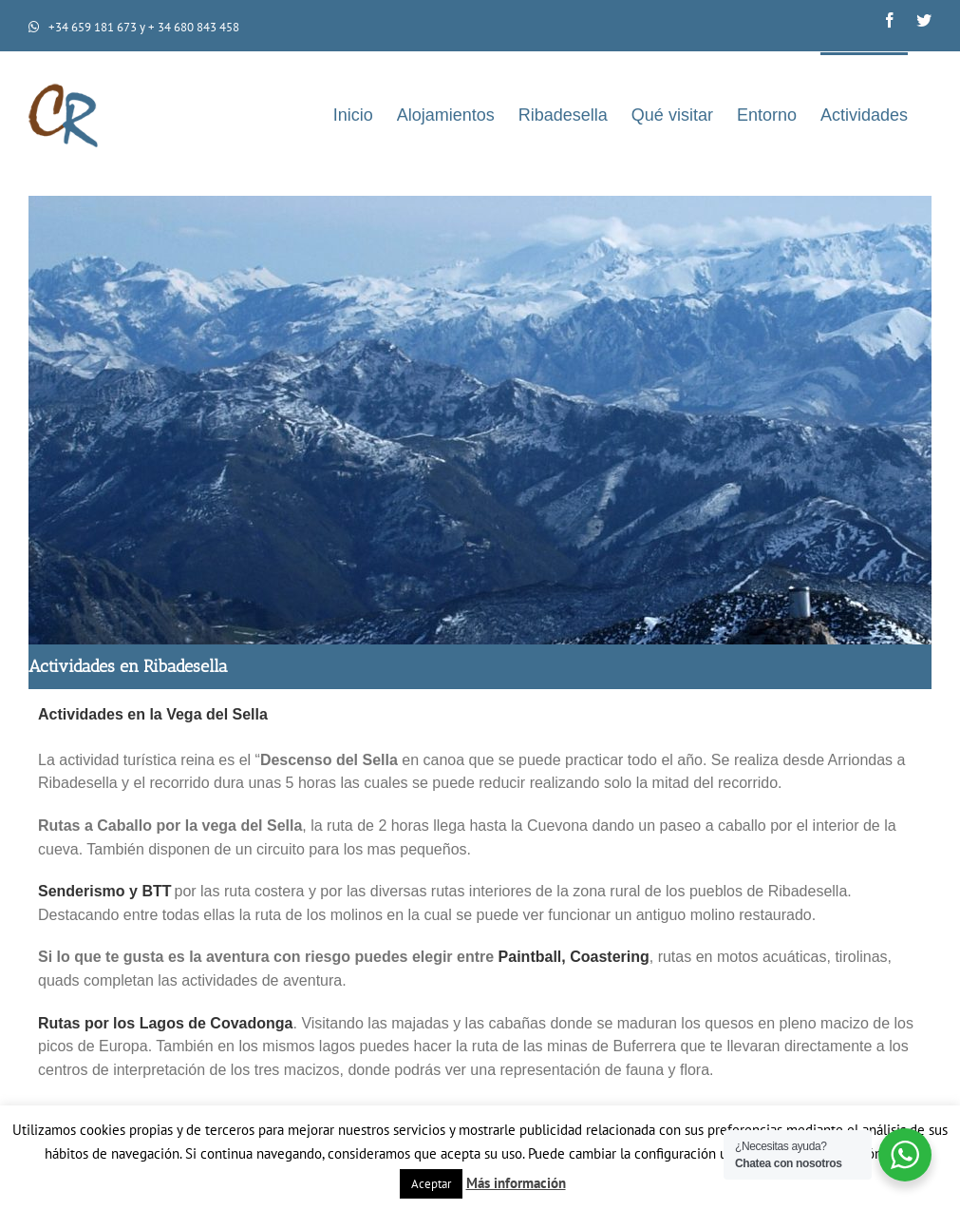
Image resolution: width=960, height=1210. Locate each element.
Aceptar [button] (431, 1184)
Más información (516, 1183)
